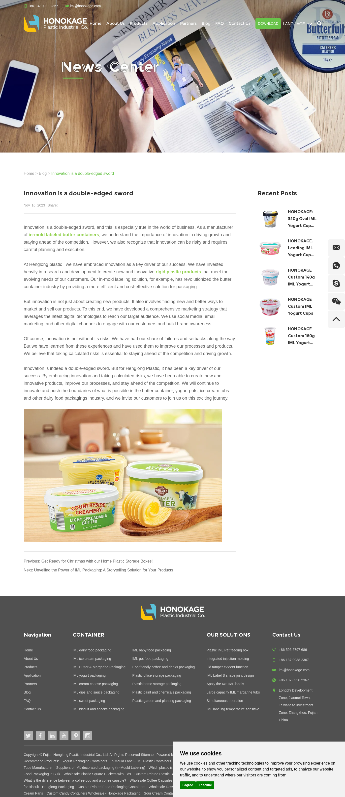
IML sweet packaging (89, 701)
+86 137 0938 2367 (294, 680)
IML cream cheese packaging (95, 684)
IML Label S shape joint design (230, 675)
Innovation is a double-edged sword (82, 173)
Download (268, 24)
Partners (188, 23)
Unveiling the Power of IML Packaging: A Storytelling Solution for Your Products (103, 570)
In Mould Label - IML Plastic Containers (141, 761)
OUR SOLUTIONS (228, 635)
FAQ (219, 23)
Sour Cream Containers (162, 793)
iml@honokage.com (85, 6)
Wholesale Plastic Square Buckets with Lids (97, 774)
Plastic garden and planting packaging (161, 701)
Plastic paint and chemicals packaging (161, 692)
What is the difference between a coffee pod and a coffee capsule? (75, 780)
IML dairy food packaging (92, 650)
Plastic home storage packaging (156, 684)
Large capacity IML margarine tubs (233, 692)
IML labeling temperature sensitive (233, 709)
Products (139, 23)
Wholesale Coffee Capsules (151, 780)
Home (95, 23)
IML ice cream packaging (92, 659)
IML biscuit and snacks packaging (99, 709)
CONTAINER (88, 635)
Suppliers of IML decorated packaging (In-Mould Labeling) (101, 768)
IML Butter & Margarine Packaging (99, 667)
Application (164, 23)
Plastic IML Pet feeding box (228, 650)
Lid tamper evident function (227, 667)
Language (297, 24)
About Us (115, 23)
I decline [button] (205, 785)
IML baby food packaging (151, 650)
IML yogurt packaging (89, 675)
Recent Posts (277, 193)
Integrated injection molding (228, 659)
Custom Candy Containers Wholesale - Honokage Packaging (93, 793)
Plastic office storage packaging (156, 675)
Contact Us (240, 23)
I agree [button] (188, 785)
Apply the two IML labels (225, 684)
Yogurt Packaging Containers (85, 761)
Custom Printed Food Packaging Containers (112, 787)
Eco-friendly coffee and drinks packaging (163, 667)
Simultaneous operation (225, 701)
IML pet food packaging (150, 659)
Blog (206, 23)
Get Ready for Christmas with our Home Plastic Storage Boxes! (97, 561)
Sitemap (147, 755)
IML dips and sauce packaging (96, 692)
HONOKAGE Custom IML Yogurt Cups (300, 306)
